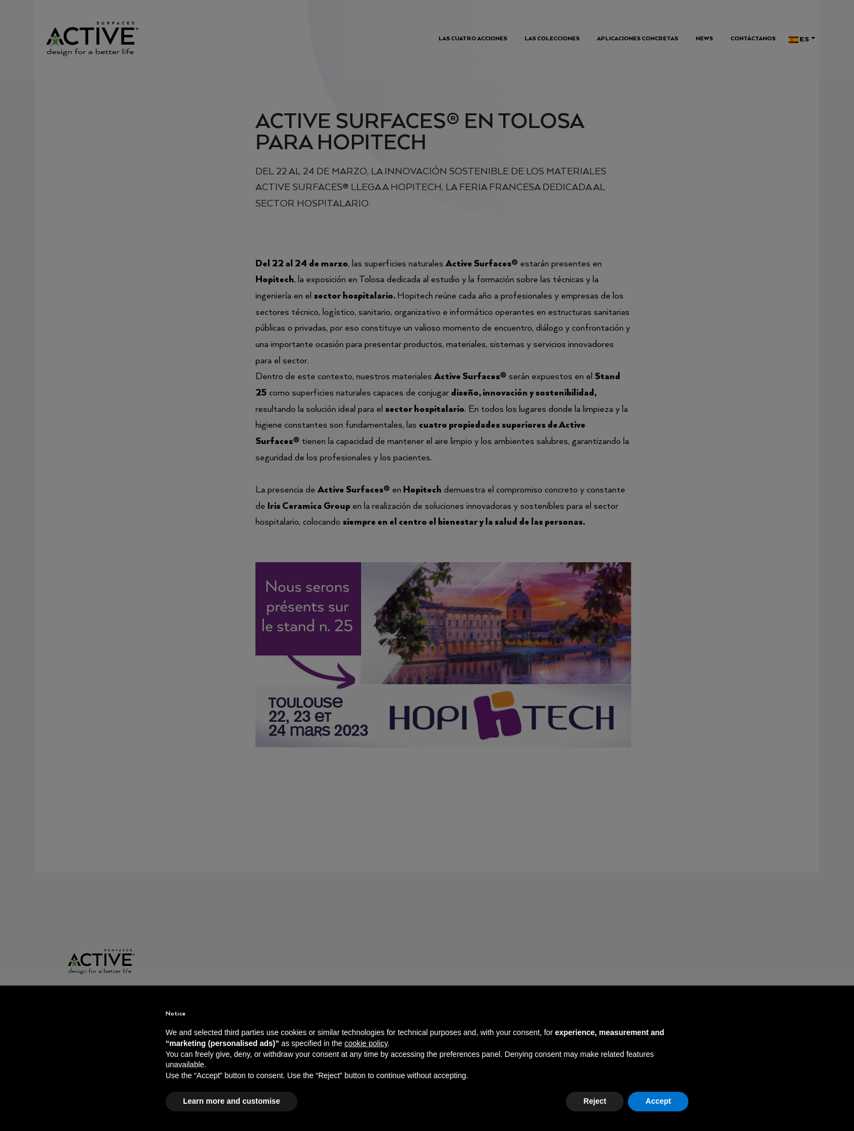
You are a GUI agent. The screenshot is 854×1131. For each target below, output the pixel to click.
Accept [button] (658, 1101)
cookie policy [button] (365, 1043)
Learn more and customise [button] (231, 1101)
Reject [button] (594, 1101)
